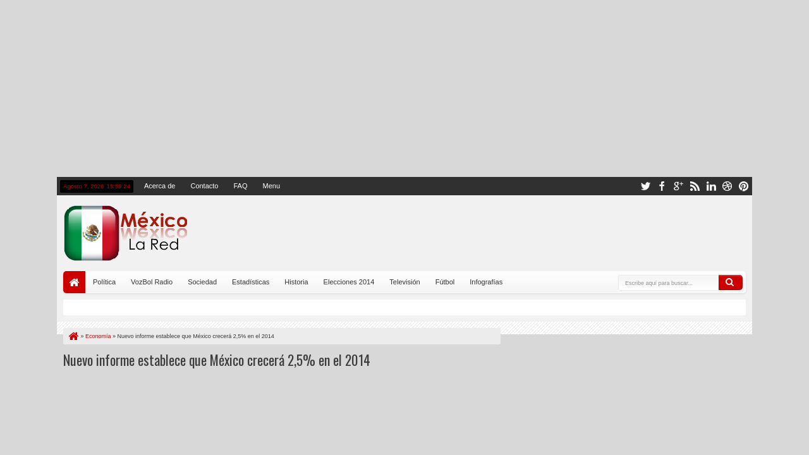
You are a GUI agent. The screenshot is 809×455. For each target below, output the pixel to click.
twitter (645, 186)
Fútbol (445, 282)
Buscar (731, 282)
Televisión (404, 282)
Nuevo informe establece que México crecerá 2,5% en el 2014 (216, 359)
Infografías (486, 282)
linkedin (711, 186)
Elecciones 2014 (349, 282)
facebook (662, 186)
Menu (271, 186)
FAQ (240, 186)
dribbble (727, 186)
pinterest (744, 186)
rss (694, 186)
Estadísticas (250, 282)
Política (104, 282)
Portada (74, 282)
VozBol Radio (152, 282)
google (678, 186)
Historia (296, 282)
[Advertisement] (404, 88)
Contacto (204, 186)
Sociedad (202, 282)
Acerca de (160, 186)
